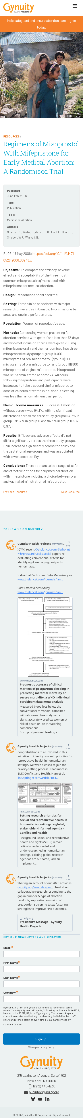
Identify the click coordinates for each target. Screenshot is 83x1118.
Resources (11, 136)
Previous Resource (15, 492)
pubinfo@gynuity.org (44, 1092)
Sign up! (41, 1039)
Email (6, 947)
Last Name (10, 977)
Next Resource (70, 492)
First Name (10, 962)
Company (9, 992)
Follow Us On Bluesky (23, 529)
